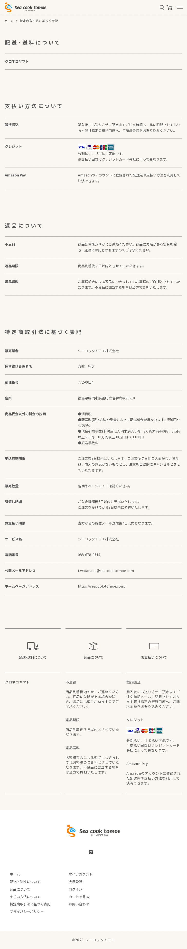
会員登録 (71, 881)
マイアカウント (76, 874)
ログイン (71, 889)
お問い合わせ (74, 904)
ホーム (10, 20)
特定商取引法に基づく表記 (25, 904)
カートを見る (74, 896)
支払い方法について (20, 896)
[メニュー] (179, 7)
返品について (15, 889)
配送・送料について (20, 881)
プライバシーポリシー (22, 911)
